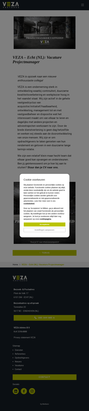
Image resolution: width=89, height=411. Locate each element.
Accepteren (44, 224)
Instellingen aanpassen (44, 230)
